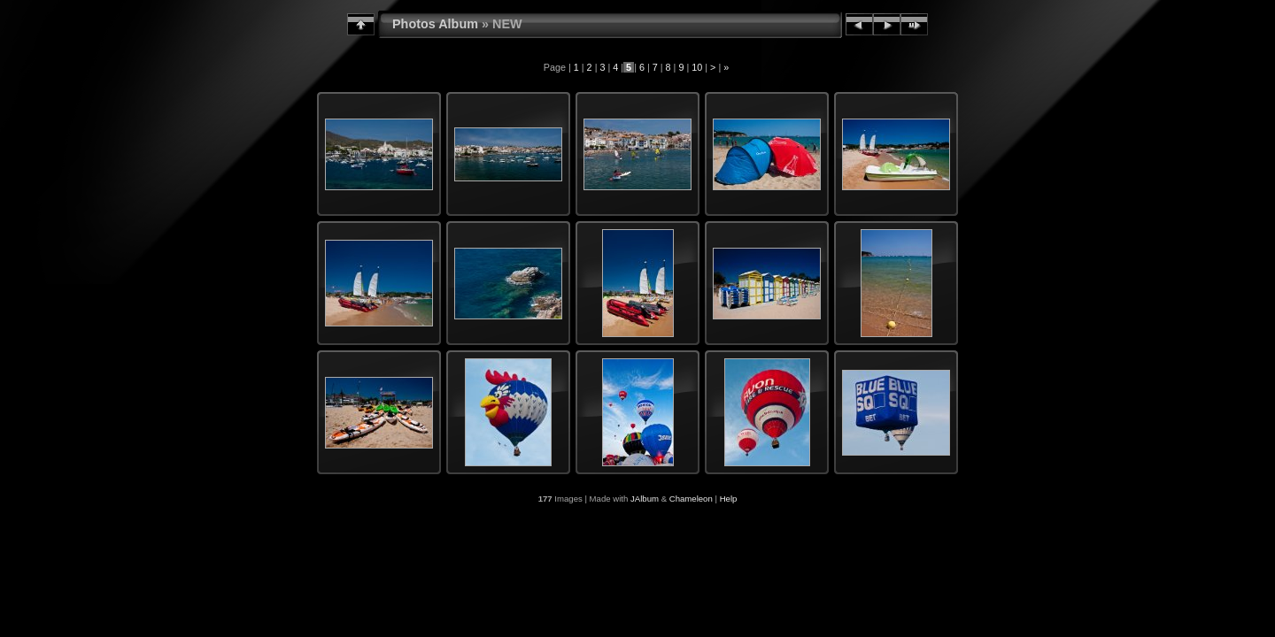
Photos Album (435, 24)
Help (729, 498)
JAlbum (644, 498)
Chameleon (691, 498)
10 (697, 67)
